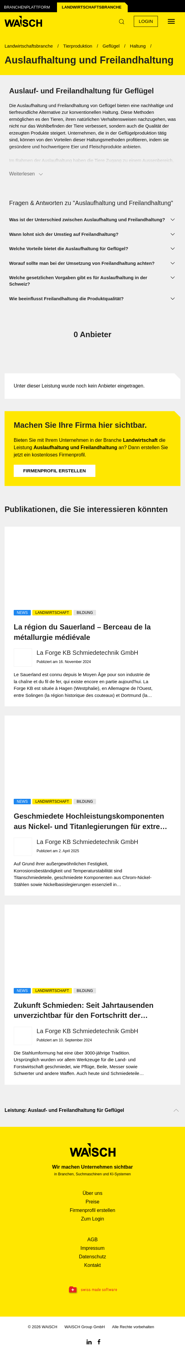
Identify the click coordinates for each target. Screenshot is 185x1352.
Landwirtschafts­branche (92, 7)
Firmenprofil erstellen (54, 470)
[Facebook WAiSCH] (99, 1341)
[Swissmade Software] (92, 1290)
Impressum (92, 1248)
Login (146, 21)
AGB (92, 1239)
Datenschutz (92, 1256)
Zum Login (92, 1218)
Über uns (92, 1193)
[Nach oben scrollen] (176, 1110)
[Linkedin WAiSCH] (89, 1341)
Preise (92, 1201)
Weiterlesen (26, 174)
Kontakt (92, 1265)
